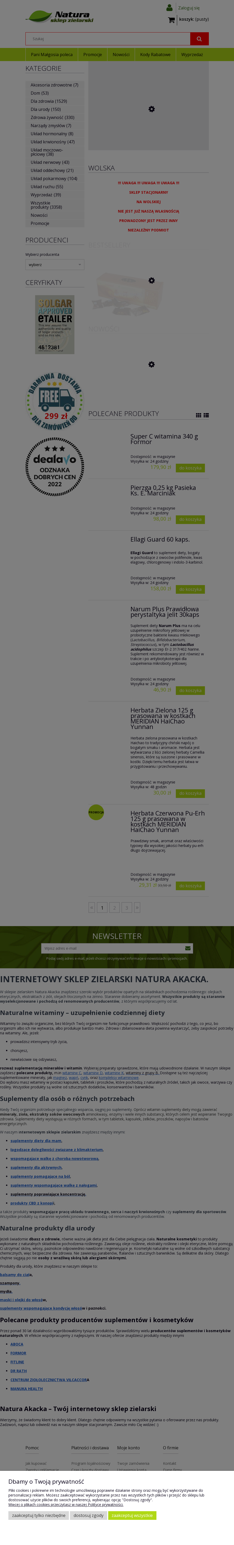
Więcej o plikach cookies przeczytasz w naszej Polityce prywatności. (65, 1504)
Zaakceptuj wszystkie (132, 1515)
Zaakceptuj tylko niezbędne (39, 1515)
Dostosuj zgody (89, 1515)
